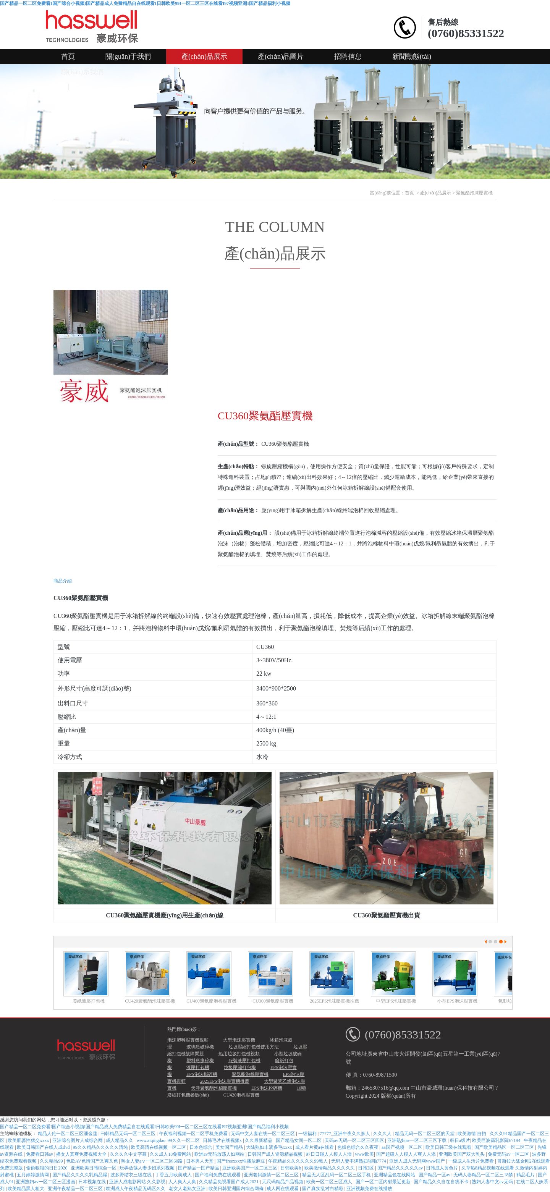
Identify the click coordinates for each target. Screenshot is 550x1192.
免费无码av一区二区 (509, 1154)
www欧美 (364, 1154)
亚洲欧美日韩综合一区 (94, 1168)
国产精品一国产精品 (199, 1168)
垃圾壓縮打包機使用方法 (253, 1047)
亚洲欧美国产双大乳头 (462, 1154)
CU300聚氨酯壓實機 (272, 1001)
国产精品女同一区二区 (299, 1140)
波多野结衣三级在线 (131, 1174)
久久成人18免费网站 (171, 1154)
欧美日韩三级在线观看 (448, 1147)
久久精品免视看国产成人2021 (229, 1181)
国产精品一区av (435, 1174)
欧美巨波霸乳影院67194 (496, 1140)
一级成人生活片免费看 (471, 1161)
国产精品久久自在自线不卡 (442, 1181)
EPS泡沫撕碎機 (201, 1074)
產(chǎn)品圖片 (281, 56)
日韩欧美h (291, 1168)
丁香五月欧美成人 (174, 1174)
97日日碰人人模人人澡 (329, 1154)
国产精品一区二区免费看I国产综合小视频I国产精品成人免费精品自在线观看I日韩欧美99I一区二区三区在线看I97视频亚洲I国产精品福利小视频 (145, 3)
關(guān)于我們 (128, 56)
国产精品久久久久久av (400, 1168)
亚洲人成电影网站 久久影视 (138, 1181)
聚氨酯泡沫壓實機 (474, 193)
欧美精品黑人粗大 (26, 1188)
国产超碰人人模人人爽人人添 (406, 1154)
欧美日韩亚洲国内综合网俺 (237, 1188)
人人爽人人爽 (182, 1181)
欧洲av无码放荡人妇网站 (220, 1154)
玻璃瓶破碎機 (200, 1047)
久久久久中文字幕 (129, 1154)
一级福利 (308, 1133)
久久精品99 (52, 1161)
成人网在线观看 (283, 1188)
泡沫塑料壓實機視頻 (188, 1040)
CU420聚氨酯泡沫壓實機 (150, 1001)
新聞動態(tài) (411, 56)
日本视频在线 (92, 1181)
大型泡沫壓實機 (239, 1040)
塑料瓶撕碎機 (200, 1060)
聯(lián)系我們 (82, 72)
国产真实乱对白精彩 (323, 1188)
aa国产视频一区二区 (403, 1147)
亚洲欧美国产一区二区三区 (250, 1168)
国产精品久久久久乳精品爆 (80, 1174)
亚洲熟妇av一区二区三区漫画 (46, 1181)
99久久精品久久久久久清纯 (101, 1147)
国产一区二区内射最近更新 (384, 1181)
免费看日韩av (40, 1154)
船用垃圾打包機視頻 (239, 1053)
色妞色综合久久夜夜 (358, 1147)
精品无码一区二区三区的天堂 (425, 1133)
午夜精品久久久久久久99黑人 (298, 1161)
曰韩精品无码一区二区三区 (128, 1133)
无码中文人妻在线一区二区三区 (263, 1133)
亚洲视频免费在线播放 (369, 1188)
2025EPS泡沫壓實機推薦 (334, 1001)
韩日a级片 (460, 1140)
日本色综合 (201, 1147)
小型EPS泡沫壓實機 (457, 1001)
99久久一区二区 (184, 1140)
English (84, 87)
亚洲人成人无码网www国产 (417, 1161)
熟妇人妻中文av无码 (493, 1181)
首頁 (68, 56)
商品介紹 (62, 581)
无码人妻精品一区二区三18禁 (483, 1174)
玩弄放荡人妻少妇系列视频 (148, 1168)
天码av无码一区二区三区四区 (355, 1140)
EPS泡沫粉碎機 (266, 1088)
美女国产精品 (229, 1147)
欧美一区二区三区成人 (329, 1181)
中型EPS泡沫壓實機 (396, 1001)
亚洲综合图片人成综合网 (78, 1140)
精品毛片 (526, 1174)
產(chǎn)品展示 (204, 56)
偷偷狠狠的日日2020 (47, 1168)
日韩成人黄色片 (442, 1168)
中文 (57, 87)
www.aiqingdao (151, 1140)
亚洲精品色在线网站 (395, 1174)
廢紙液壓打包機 (89, 1001)
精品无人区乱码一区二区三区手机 (337, 1174)
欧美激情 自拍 (472, 1133)
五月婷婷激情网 (33, 1174)
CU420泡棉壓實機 (241, 1095)
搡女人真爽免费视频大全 (82, 1154)
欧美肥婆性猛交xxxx (29, 1140)
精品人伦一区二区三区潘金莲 (68, 1133)
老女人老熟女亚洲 (188, 1188)
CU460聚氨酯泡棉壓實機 (211, 1001)
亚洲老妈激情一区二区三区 (272, 1174)
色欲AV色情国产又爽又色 (92, 1161)
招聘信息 (348, 56)
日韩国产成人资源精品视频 (275, 1154)
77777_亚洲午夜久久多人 (345, 1133)
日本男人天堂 (200, 1161)
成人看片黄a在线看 (315, 1147)
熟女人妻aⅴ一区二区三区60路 (152, 1161)
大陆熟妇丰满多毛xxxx (269, 1147)
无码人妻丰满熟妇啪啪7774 (359, 1161)
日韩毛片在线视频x (223, 1140)
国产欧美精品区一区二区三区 (504, 1147)
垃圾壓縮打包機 (240, 1067)
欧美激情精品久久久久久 (330, 1168)
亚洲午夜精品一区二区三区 (76, 1188)
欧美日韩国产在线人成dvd (44, 1147)
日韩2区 (366, 1168)
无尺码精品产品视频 (283, 1181)
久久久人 (383, 1133)
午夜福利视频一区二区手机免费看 (194, 1133)
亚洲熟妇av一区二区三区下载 (417, 1140)
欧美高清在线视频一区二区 (159, 1147)
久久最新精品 (259, 1140)
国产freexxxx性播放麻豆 (241, 1161)
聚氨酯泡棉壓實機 (250, 1074)
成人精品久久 (120, 1140)
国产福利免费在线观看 (218, 1174)
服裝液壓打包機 (244, 1060)
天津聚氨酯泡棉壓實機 (214, 1088)
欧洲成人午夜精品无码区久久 (136, 1188)
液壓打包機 (197, 1067)
